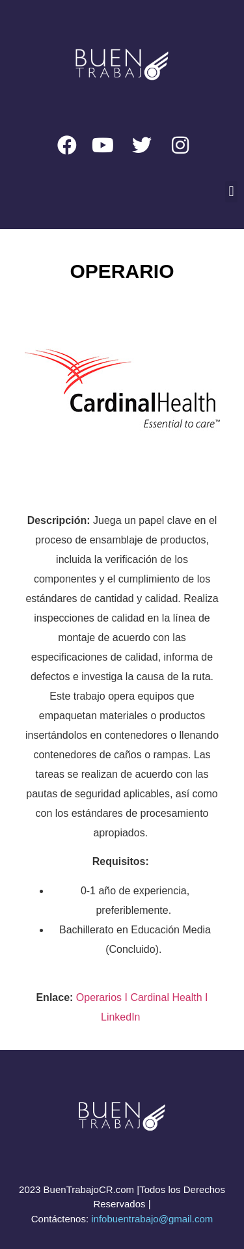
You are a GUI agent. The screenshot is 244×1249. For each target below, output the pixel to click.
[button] (231, 191)
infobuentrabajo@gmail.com (152, 1218)
